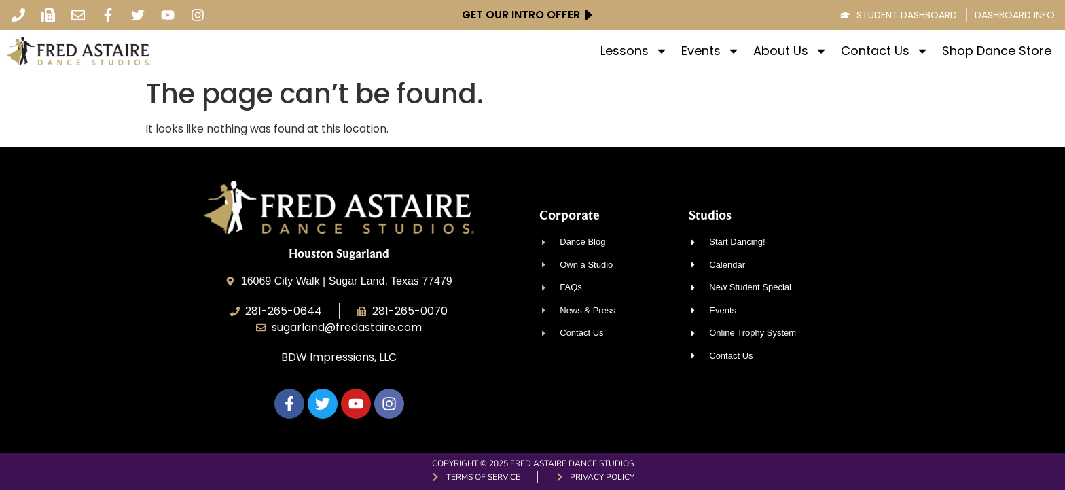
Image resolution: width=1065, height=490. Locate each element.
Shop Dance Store (996, 51)
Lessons (634, 51)
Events (710, 51)
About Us (790, 51)
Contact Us (884, 51)
